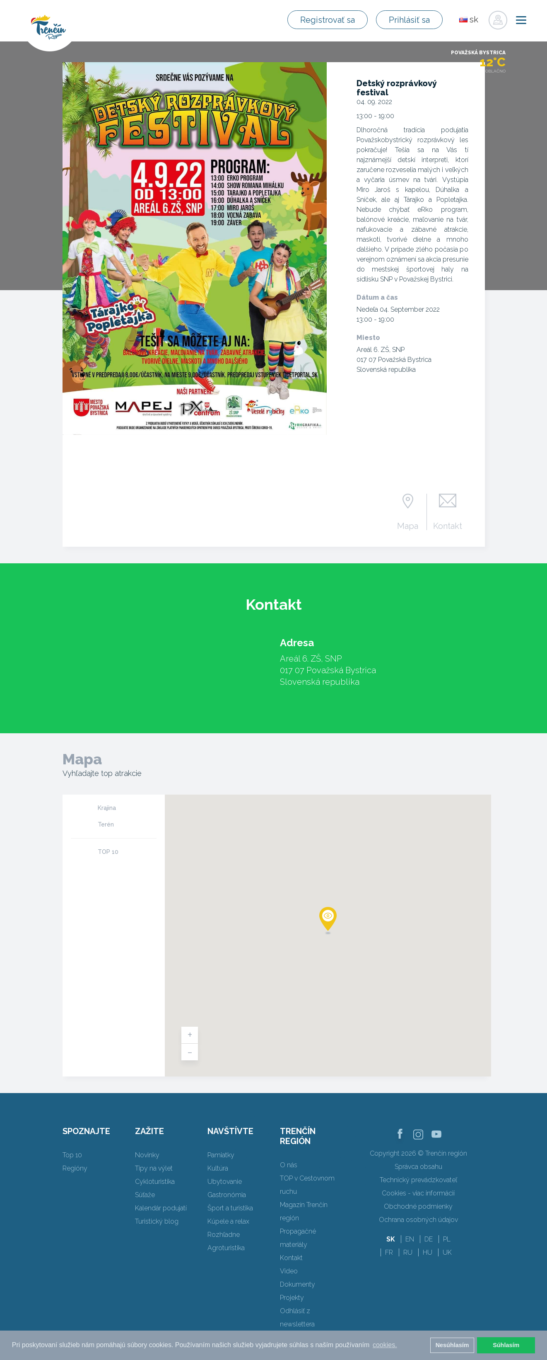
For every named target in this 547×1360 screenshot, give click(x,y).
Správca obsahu (418, 1167)
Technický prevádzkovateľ (418, 1180)
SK (390, 1239)
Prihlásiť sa (409, 20)
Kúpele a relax (228, 1221)
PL (447, 1239)
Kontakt (447, 525)
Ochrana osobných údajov (418, 1220)
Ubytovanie (224, 1181)
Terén (106, 824)
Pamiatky (220, 1155)
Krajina (107, 808)
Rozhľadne (223, 1235)
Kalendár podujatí (161, 1208)
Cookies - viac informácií (418, 1193)
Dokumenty (297, 1284)
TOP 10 (108, 851)
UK (447, 1252)
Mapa (407, 525)
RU (407, 1252)
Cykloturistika (155, 1181)
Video (289, 1271)
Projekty (292, 1298)
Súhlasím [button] (506, 1345)
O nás (288, 1165)
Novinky (147, 1155)
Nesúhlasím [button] (452, 1345)
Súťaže (145, 1195)
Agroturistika (226, 1248)
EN (409, 1239)
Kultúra (217, 1168)
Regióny (75, 1168)
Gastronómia (226, 1195)
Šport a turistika (230, 1208)
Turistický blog (156, 1221)
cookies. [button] (385, 1344)
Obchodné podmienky (418, 1206)
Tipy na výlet (154, 1168)
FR (389, 1252)
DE (428, 1239)
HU (427, 1252)
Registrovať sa (327, 20)
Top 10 (72, 1155)
